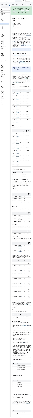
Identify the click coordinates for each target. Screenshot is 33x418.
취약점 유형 (26, 78)
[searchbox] (5, 7)
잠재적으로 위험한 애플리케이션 (22, 62)
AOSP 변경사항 (21, 12)
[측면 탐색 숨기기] (8, 416)
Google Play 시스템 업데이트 (15, 82)
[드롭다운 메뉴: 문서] (8, 1)
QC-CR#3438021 (20, 251)
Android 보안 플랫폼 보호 (23, 44)
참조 (30, 4)
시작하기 (6, 4)
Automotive (26, 4)
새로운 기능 (2, 4)
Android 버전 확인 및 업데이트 (25, 325)
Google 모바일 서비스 (27, 63)
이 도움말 (24, 342)
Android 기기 (21, 4)
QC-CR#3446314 (20, 246)
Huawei (29, 403)
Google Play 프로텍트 (16, 55)
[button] (4, 11)
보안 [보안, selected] (9, 4)
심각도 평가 (13, 41)
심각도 (28, 78)
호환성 (17, 4)
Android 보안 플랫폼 (23, 55)
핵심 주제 (13, 4)
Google (27, 403)
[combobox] (18, 1)
